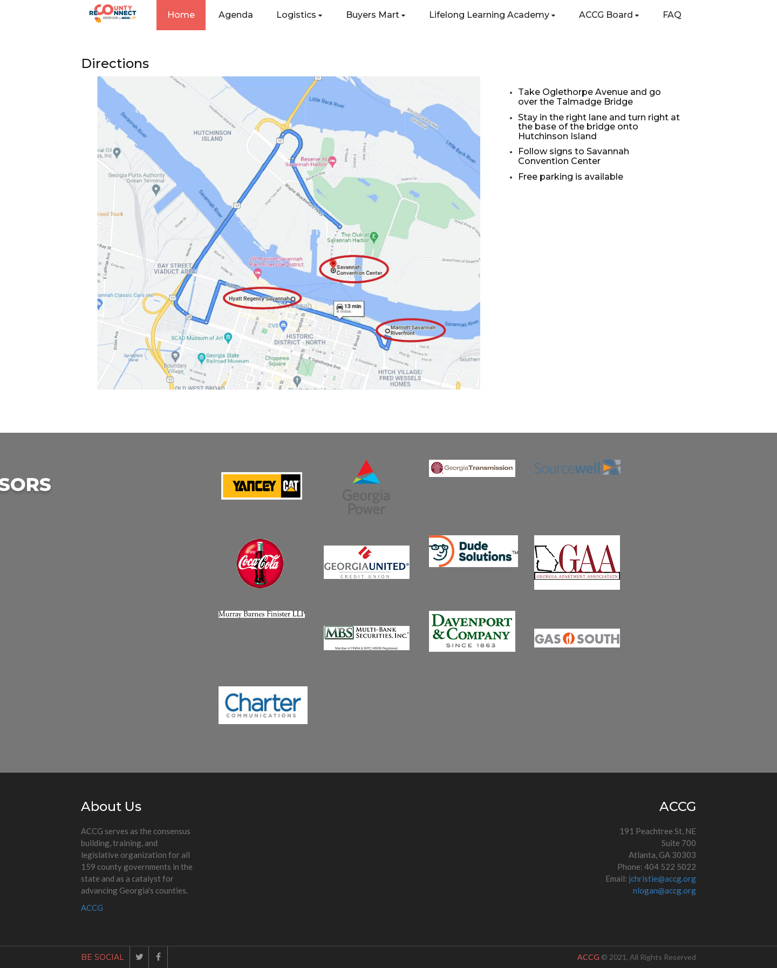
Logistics (299, 15)
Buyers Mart (375, 15)
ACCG (92, 907)
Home (181, 15)
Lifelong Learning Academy (492, 15)
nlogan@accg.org (664, 890)
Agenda (236, 15)
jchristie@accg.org (662, 878)
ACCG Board (609, 15)
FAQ (672, 15)
